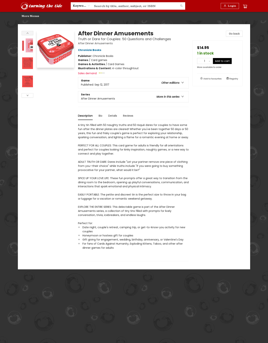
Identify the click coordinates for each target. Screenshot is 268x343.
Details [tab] (112, 116)
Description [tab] (85, 116)
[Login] (230, 6)
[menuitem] (26, 16)
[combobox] (81, 5)
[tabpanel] (133, 192)
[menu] (134, 16)
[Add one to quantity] (209, 61)
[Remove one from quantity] (199, 61)
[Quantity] (204, 61)
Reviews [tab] (128, 116)
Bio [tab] (100, 116)
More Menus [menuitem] (223, 16)
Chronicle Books (90, 50)
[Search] (181, 6)
